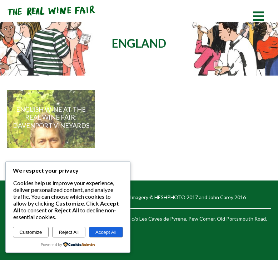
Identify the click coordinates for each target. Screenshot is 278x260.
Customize (31, 232)
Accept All (105, 232)
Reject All (69, 232)
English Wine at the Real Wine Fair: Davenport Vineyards (51, 117)
